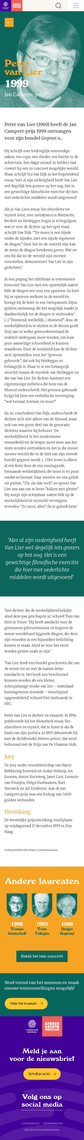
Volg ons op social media (42, 1100)
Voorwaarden (53, 1123)
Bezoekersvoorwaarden (42, 1129)
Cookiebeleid (30, 1123)
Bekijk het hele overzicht (42, 956)
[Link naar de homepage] (11, 5)
